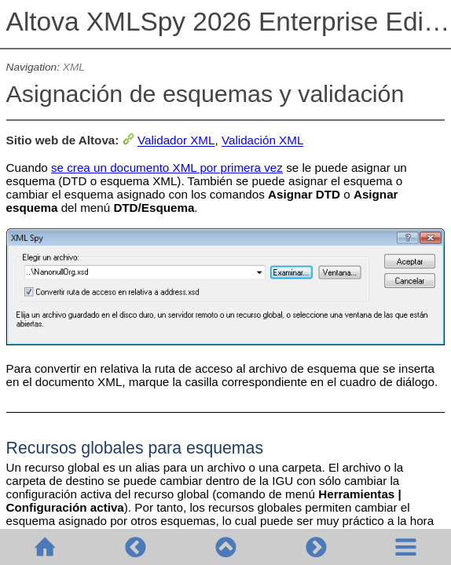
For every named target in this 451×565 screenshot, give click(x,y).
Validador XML (176, 141)
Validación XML (262, 141)
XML (74, 67)
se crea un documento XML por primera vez (167, 167)
